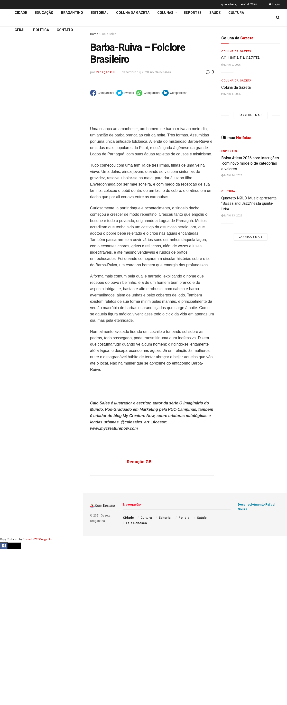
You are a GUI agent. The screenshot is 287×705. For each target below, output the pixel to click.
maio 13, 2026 (231, 215)
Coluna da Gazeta (19, 154)
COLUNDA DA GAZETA (240, 58)
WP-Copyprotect (44, 539)
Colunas (165, 13)
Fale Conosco (136, 523)
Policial (184, 517)
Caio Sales (163, 72)
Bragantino (72, 13)
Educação (13, 135)
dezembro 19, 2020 (135, 72)
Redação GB (105, 72)
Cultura (236, 13)
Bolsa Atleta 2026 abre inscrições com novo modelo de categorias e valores (250, 163)
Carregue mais (41, 87)
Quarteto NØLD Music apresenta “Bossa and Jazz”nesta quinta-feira (249, 203)
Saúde (215, 13)
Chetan (27, 539)
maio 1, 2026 (231, 94)
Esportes (193, 13)
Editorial (12, 145)
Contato (65, 30)
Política (41, 30)
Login (274, 4)
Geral (20, 30)
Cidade (11, 126)
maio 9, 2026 (231, 64)
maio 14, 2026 (231, 175)
